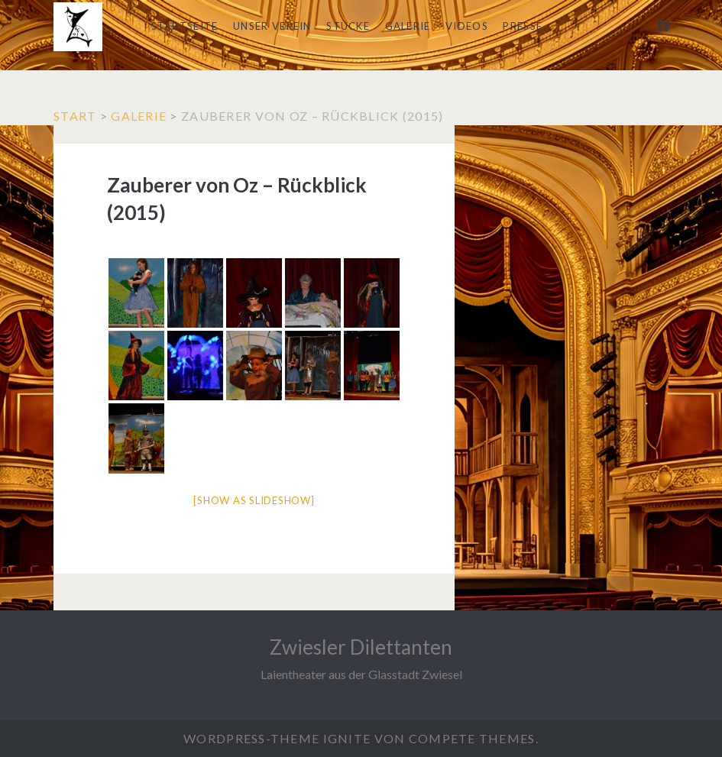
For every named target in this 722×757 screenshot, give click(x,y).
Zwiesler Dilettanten (361, 647)
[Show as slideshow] (253, 500)
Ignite (347, 738)
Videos (466, 26)
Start (74, 115)
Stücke (348, 26)
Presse (522, 26)
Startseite (185, 26)
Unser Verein (272, 26)
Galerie (408, 26)
